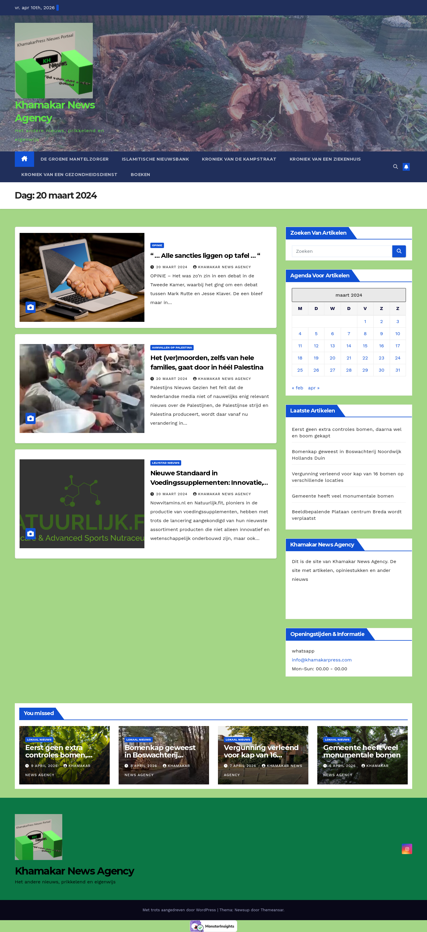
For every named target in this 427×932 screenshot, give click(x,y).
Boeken (140, 174)
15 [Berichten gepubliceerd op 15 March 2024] (365, 345)
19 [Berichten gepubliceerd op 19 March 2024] (316, 358)
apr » (314, 388)
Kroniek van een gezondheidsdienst (69, 174)
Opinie (157, 245)
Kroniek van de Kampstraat (239, 159)
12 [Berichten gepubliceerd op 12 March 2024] (316, 345)
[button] (395, 167)
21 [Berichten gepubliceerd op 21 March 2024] (349, 358)
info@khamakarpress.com (322, 660)
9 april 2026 (45, 766)
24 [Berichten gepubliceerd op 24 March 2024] (398, 358)
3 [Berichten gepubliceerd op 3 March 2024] (397, 321)
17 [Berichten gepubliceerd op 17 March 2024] (398, 345)
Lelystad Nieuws (165, 462)
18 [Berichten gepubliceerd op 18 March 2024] (300, 358)
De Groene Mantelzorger (75, 159)
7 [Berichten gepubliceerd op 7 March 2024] (349, 333)
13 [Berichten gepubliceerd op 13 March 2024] (332, 345)
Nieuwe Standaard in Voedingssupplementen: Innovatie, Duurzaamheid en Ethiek (206, 482)
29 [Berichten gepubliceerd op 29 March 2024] (365, 370)
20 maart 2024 (172, 267)
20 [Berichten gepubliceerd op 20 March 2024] (332, 358)
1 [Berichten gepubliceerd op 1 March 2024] (365, 321)
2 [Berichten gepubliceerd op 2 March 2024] (381, 321)
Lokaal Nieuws (39, 739)
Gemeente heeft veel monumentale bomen (342, 496)
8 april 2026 (144, 766)
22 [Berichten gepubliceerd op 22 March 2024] (365, 358)
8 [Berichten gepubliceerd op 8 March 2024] (365, 333)
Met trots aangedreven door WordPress (180, 910)
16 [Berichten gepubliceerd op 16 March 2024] (381, 345)
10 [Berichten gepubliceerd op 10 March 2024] (397, 333)
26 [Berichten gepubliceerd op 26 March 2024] (316, 370)
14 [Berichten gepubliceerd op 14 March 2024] (349, 345)
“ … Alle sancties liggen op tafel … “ (206, 256)
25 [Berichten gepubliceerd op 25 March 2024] (300, 370)
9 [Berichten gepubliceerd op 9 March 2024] (381, 333)
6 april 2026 (343, 766)
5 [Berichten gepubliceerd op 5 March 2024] (316, 333)
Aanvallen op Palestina (172, 347)
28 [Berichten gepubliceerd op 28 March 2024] (349, 370)
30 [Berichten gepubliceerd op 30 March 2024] (381, 370)
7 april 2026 (244, 766)
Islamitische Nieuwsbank (155, 159)
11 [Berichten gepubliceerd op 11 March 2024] (300, 345)
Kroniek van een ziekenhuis (325, 159)
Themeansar (272, 910)
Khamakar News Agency (222, 267)
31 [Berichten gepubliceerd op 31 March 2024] (398, 370)
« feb (297, 388)
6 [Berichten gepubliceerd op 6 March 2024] (332, 333)
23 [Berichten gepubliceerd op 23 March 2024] (381, 358)
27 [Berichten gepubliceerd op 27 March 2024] (332, 370)
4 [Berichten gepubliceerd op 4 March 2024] (300, 333)
